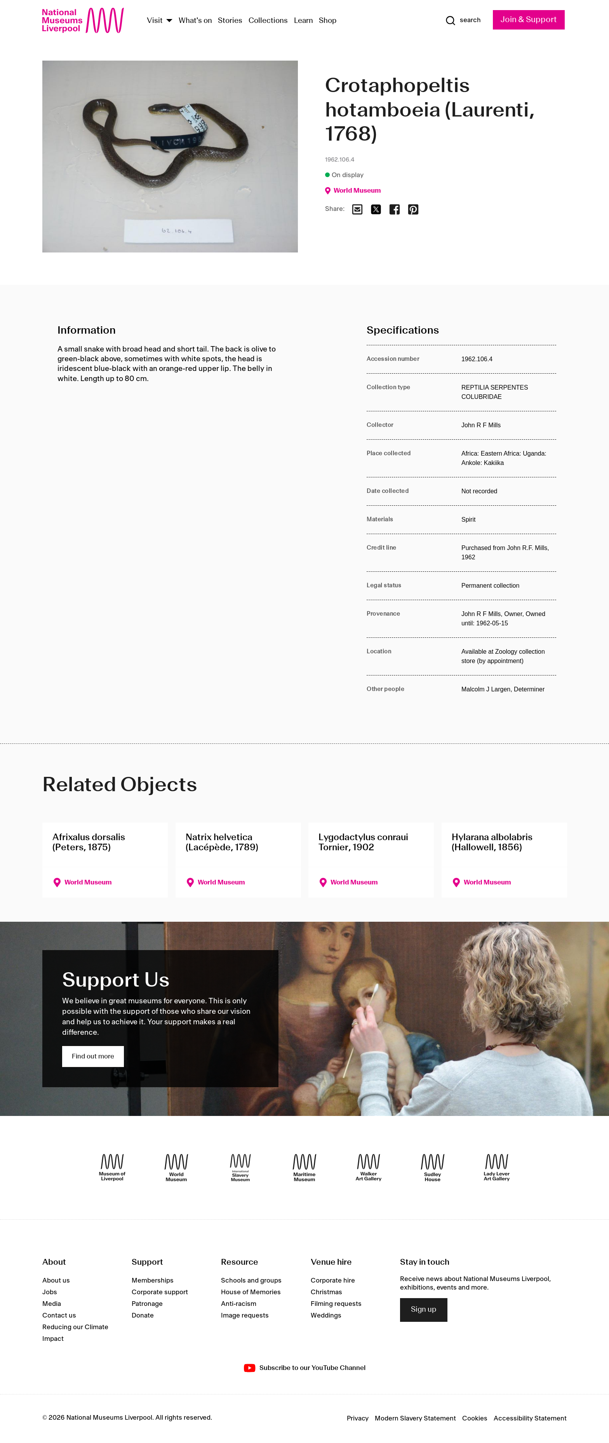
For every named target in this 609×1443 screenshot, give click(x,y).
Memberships (153, 1280)
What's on (195, 21)
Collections (268, 21)
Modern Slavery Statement (415, 1418)
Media (51, 1303)
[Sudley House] (432, 1167)
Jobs (49, 1292)
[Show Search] (463, 20)
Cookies (474, 1418)
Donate (143, 1315)
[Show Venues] (169, 21)
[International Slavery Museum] (240, 1167)
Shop (328, 21)
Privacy (358, 1418)
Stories (230, 21)
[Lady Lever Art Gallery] (496, 1167)
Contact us (59, 1315)
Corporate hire (333, 1280)
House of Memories (251, 1292)
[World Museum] (176, 1167)
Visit (155, 21)
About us (56, 1280)
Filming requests (336, 1303)
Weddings (326, 1315)
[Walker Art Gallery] (368, 1167)
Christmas (326, 1292)
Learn (303, 21)
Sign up (424, 1310)
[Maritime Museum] (304, 1167)
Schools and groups (251, 1280)
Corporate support (160, 1292)
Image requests (245, 1315)
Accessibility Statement (530, 1418)
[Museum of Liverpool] (112, 1167)
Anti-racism (238, 1303)
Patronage (147, 1303)
